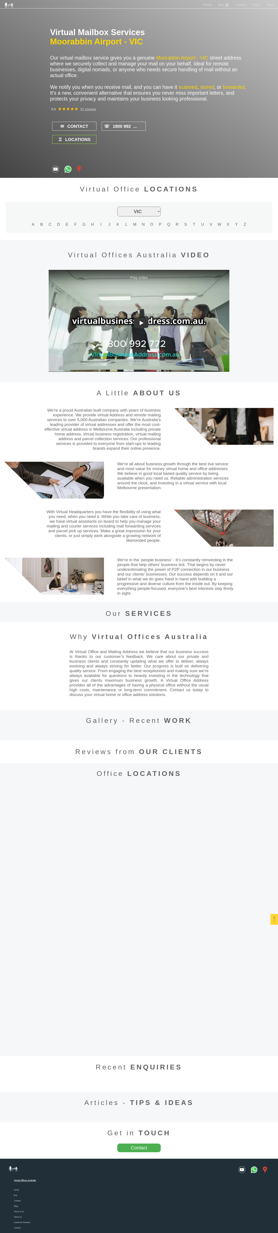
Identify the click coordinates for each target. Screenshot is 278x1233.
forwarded (234, 87)
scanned (188, 87)
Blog (270, 4)
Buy (223, 4)
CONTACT (72, 126)
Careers (17, 1215)
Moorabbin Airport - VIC (96, 41)
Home (207, 4)
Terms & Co (19, 1198)
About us (18, 1204)
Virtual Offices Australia (150, 623)
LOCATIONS (160, 126)
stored (207, 87)
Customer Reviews (22, 1209)
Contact (241, 4)
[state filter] (139, 198)
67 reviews (88, 109)
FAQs (257, 4)
